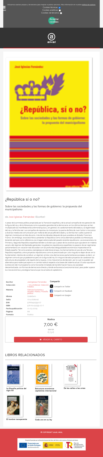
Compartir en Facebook (61, 291)
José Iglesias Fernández (22, 217)
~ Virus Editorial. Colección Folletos (38, 286)
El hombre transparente (16, 419)
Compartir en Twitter (60, 286)
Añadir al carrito (52, 339)
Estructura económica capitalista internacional (45, 389)
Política (37, 291)
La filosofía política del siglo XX (16, 389)
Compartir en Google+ (60, 295)
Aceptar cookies (53, 20)
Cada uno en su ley (43, 420)
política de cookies (88, 5)
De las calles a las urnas (74, 388)
